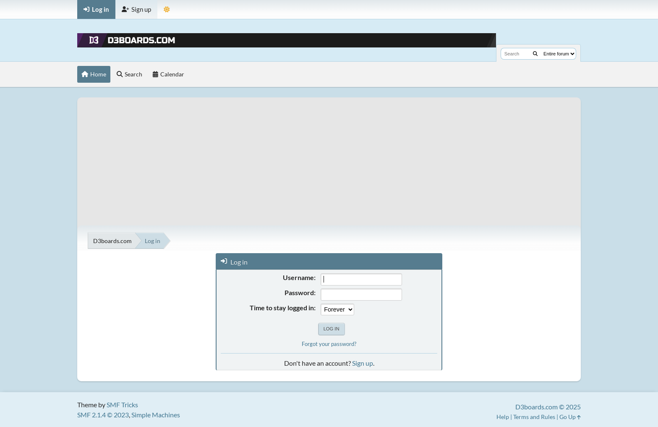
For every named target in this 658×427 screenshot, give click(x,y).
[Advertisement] (329, 156)
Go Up (570, 416)
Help (502, 416)
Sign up (362, 363)
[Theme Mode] (166, 9)
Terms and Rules (534, 416)
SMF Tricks (122, 405)
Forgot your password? (329, 344)
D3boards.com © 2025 (548, 407)
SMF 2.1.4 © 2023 (103, 415)
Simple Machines (155, 415)
